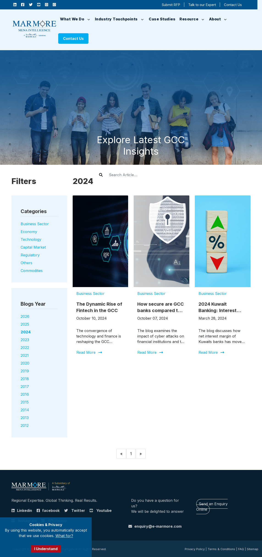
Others (26, 263)
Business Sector (35, 224)
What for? (64, 535)
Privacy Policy (195, 549)
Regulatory (30, 255)
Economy (29, 231)
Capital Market (33, 247)
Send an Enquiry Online (212, 507)
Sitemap (252, 549)
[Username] (145, 175)
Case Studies (162, 19)
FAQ (241, 549)
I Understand (46, 548)
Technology (31, 239)
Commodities (32, 270)
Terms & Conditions (221, 549)
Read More (86, 352)
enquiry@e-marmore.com (158, 526)
